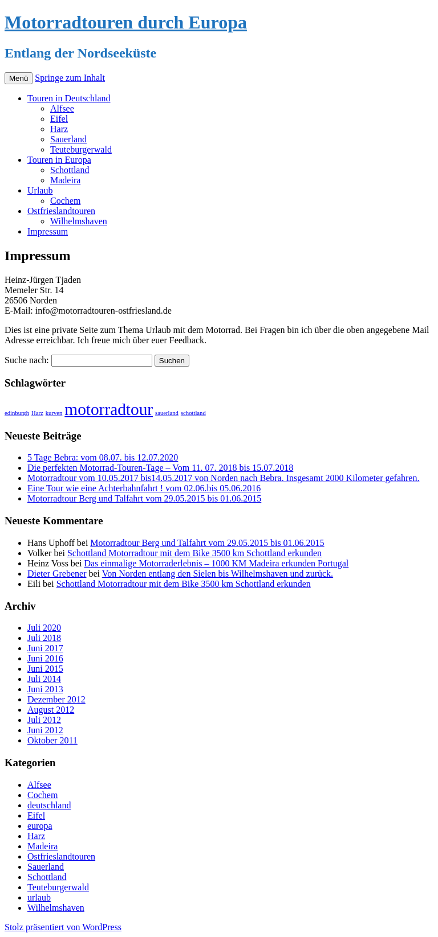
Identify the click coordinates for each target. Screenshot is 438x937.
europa (39, 826)
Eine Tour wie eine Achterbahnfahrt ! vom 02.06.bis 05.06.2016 (144, 488)
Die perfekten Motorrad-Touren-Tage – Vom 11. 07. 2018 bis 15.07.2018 (160, 467)
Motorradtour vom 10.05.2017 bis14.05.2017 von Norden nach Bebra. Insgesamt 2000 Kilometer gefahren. (223, 478)
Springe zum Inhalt (70, 78)
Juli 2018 (44, 638)
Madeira (65, 180)
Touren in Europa (59, 160)
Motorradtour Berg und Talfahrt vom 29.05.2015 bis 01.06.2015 (144, 498)
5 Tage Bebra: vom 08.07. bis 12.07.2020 (102, 457)
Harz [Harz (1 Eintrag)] (37, 413)
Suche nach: (27, 360)
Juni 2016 (45, 658)
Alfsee (62, 108)
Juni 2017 (45, 648)
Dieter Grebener (57, 573)
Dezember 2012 (56, 699)
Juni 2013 (45, 689)
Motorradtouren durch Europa (126, 22)
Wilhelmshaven (78, 221)
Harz (59, 129)
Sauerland (68, 139)
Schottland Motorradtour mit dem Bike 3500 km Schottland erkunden (194, 553)
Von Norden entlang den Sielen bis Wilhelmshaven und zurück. (217, 573)
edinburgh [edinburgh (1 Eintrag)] (17, 413)
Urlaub (39, 190)
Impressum (47, 231)
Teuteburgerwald (81, 149)
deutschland (49, 805)
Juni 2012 (45, 730)
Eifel (59, 119)
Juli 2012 (44, 720)
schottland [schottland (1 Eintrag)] (193, 413)
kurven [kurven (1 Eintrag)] (54, 413)
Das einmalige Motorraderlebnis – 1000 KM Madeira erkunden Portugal (216, 563)
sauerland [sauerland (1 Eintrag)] (167, 413)
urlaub (39, 897)
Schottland (69, 170)
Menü (18, 78)
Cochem (65, 201)
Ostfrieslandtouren (61, 211)
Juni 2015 (45, 668)
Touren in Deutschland (69, 98)
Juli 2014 (44, 679)
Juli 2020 (44, 627)
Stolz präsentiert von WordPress (63, 927)
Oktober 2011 (52, 740)
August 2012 (50, 709)
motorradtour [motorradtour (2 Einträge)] (108, 409)
